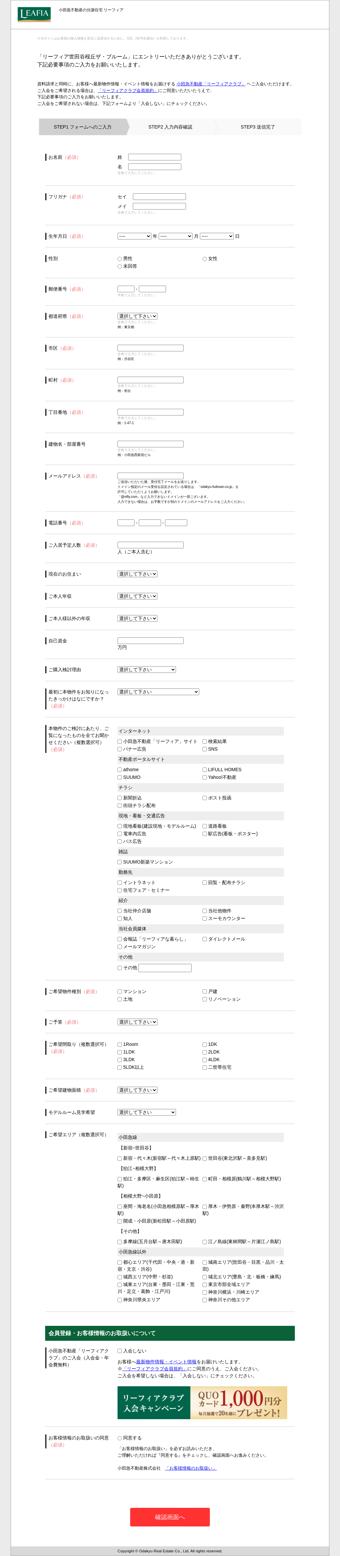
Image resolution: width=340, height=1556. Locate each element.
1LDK (126, 1051)
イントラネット (137, 882)
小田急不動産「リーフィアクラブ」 (211, 83)
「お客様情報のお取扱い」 (191, 1468)
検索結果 (215, 741)
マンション (132, 991)
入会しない (132, 1350)
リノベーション (222, 999)
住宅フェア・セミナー (144, 890)
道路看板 (215, 826)
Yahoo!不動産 (219, 777)
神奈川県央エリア (139, 1299)
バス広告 (130, 841)
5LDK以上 (131, 1067)
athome (128, 769)
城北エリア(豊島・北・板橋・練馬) (242, 1276)
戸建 (210, 991)
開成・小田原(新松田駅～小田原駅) (157, 1221)
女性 (210, 258)
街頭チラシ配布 (137, 805)
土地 (125, 999)
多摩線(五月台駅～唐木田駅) (150, 1241)
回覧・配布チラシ (224, 882)
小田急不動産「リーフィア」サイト (158, 741)
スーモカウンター (224, 918)
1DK (210, 1044)
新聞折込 (130, 797)
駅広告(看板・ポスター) (230, 833)
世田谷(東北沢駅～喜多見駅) (235, 1158)
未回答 (127, 266)
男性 (125, 258)
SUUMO (129, 777)
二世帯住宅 (217, 1067)
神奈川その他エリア (226, 1299)
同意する (130, 1437)
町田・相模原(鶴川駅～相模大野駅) (242, 1178)
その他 (127, 967)
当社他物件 (217, 910)
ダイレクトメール (224, 939)
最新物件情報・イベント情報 (166, 1361)
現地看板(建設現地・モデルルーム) (157, 826)
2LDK (211, 1051)
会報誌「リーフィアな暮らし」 (153, 939)
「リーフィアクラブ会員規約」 (128, 90)
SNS (210, 749)
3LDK (126, 1059)
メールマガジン (137, 946)
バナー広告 (132, 749)
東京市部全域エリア (226, 1284)
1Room (128, 1044)
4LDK (211, 1059)
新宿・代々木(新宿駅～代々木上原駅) (159, 1158)
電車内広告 (132, 833)
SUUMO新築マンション (145, 862)
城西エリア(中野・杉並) (145, 1276)
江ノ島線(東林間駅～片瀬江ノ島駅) (242, 1241)
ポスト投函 (217, 797)
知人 (125, 918)
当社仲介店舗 (134, 910)
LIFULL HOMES (222, 769)
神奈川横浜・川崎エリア (231, 1292)
